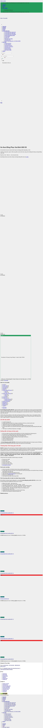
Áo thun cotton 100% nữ (6, 393)
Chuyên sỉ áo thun (5, 683)
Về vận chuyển (5, 676)
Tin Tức (3, 700)
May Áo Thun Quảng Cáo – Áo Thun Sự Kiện (12, 711)
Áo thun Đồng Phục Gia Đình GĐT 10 (7, 553)
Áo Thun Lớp (6, 708)
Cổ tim (5, 391)
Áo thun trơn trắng (5, 401)
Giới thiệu (4, 4)
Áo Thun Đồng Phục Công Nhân (10, 704)
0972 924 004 (11, 665)
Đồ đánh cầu (4, 403)
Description (4, 407)
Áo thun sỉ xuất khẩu (6, 687)
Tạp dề (3, 405)
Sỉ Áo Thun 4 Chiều (7, 720)
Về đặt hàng (4, 673)
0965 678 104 (2, 666)
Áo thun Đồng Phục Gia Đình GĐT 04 (7, 533)
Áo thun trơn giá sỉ (7, 713)
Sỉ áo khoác (4, 691)
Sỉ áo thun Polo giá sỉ (8, 716)
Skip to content (3, 1)
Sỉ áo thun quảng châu (6, 685)
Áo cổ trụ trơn (4, 386)
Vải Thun (4, 699)
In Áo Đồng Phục (7, 710)
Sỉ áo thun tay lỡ (7, 718)
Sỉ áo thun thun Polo (6, 688)
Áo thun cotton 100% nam (7, 390)
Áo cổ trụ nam (5, 385)
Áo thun (3, 389)
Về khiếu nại (4, 679)
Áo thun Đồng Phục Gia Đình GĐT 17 (7, 638)
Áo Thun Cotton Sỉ (7, 714)
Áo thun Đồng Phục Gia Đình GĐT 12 (7, 619)
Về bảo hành (4, 674)
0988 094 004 (17, 665)
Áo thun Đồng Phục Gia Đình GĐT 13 (7, 512)
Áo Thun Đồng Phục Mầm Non (9, 703)
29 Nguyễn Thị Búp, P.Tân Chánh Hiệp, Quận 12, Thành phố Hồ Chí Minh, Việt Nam (10, 669)
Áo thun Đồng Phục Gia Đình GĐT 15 (7, 573)
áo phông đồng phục (11, 473)
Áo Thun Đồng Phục (6, 701)
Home (1, 18)
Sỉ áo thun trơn (5, 684)
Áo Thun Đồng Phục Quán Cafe (10, 702)
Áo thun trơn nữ (7, 400)
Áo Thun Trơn (4, 398)
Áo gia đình (5, 18)
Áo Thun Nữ (4, 396)
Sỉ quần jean (4, 690)
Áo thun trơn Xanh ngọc (4, 598)
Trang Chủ (4, 697)
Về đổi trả (4, 677)
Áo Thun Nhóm (7, 707)
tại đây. (27, 156)
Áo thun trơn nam (7, 399)
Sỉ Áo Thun (4, 712)
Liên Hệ (3, 6)
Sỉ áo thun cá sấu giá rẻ (8, 717)
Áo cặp (3, 384)
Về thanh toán (4, 678)
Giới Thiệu (4, 727)
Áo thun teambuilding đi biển (9, 706)
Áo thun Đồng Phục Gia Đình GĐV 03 (7, 659)
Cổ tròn (5, 392)
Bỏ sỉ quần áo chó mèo (6, 465)
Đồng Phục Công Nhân (8, 709)
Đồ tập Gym (4, 404)
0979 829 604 (5, 665)
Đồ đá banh (4, 402)
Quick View (2, 510)
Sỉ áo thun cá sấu (5, 689)
